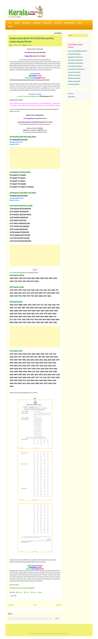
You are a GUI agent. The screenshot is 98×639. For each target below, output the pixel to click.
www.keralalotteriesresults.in (43, 633)
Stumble (33, 592)
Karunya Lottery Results (74, 72)
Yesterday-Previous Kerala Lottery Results (22, 588)
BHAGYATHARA (26, 23)
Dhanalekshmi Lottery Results (75, 63)
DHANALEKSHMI (47, 23)
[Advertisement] (35, 158)
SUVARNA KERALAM (69, 23)
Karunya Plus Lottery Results (75, 66)
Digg (40, 592)
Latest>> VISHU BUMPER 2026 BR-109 (77, 51)
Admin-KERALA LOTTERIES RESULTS (62, 633)
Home (9, 23)
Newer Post (11, 605)
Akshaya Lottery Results (74, 75)
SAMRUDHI (17, 23)
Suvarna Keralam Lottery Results (76, 69)
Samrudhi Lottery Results (74, 54)
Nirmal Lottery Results (73, 84)
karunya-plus (28, 45)
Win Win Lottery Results (74, 81)
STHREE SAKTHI (36, 23)
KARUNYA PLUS (58, 23)
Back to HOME (14, 585)
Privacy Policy (71, 96)
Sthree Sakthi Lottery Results (75, 60)
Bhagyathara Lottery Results (75, 57)
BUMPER (10, 26)
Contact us (71, 93)
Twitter (26, 592)
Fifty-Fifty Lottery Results (74, 78)
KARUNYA (79, 23)
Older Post (59, 605)
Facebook (19, 592)
